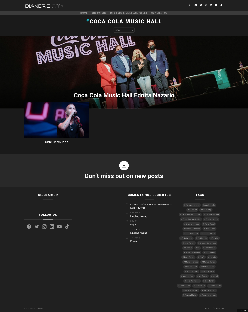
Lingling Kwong (138, 216)
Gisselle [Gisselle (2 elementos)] (188, 248)
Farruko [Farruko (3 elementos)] (215, 238)
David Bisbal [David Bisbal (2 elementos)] (210, 224)
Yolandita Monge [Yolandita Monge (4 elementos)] (209, 295)
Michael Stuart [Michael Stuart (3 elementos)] (208, 267)
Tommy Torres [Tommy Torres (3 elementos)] (209, 290)
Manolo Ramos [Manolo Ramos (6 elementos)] (191, 262)
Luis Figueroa (138, 207)
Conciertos (159, 13)
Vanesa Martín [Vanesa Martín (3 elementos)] (190, 295)
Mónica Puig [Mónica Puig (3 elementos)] (188, 276)
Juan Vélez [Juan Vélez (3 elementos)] (210, 252)
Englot (133, 224)
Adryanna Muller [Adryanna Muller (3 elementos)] (192, 205)
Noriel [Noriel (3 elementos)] (215, 276)
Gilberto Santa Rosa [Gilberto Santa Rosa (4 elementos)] (208, 243)
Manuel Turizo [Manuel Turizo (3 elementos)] (209, 262)
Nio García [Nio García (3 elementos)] (203, 276)
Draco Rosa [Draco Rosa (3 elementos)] (210, 229)
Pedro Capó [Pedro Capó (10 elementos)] (185, 286)
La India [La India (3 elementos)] (213, 257)
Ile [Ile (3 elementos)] (198, 248)
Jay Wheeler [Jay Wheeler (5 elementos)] (210, 248)
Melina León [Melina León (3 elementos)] (191, 267)
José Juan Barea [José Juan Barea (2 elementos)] (193, 252)
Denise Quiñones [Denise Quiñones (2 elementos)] (192, 229)
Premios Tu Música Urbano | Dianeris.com (149, 204)
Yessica (133, 230)
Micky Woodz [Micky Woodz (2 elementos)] (192, 271)
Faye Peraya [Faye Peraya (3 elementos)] (189, 243)
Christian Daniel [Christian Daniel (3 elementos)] (212, 214)
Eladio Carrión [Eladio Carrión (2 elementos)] (209, 233)
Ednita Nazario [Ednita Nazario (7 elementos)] (192, 233)
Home (84, 13)
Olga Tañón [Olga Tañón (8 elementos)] (209, 281)
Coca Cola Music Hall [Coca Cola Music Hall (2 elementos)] (192, 219)
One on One (99, 13)
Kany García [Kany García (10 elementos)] (189, 257)
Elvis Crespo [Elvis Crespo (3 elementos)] (187, 238)
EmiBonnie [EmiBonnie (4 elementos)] (202, 238)
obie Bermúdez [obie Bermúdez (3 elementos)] (192, 281)
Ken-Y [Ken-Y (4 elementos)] (201, 257)
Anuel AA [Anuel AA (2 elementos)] (193, 210)
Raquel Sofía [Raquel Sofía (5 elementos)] (215, 286)
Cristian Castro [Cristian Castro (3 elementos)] (212, 219)
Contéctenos (218, 308)
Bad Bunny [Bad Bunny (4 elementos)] (206, 210)
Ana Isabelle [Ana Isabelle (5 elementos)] (210, 205)
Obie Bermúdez (56, 142)
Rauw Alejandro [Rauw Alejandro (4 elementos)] (191, 290)
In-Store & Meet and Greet (129, 13)
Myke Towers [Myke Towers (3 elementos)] (208, 271)
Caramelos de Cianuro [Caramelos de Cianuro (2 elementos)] (191, 214)
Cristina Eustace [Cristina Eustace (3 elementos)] (192, 224)
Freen (133, 241)
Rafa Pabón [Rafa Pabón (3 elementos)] (200, 286)
